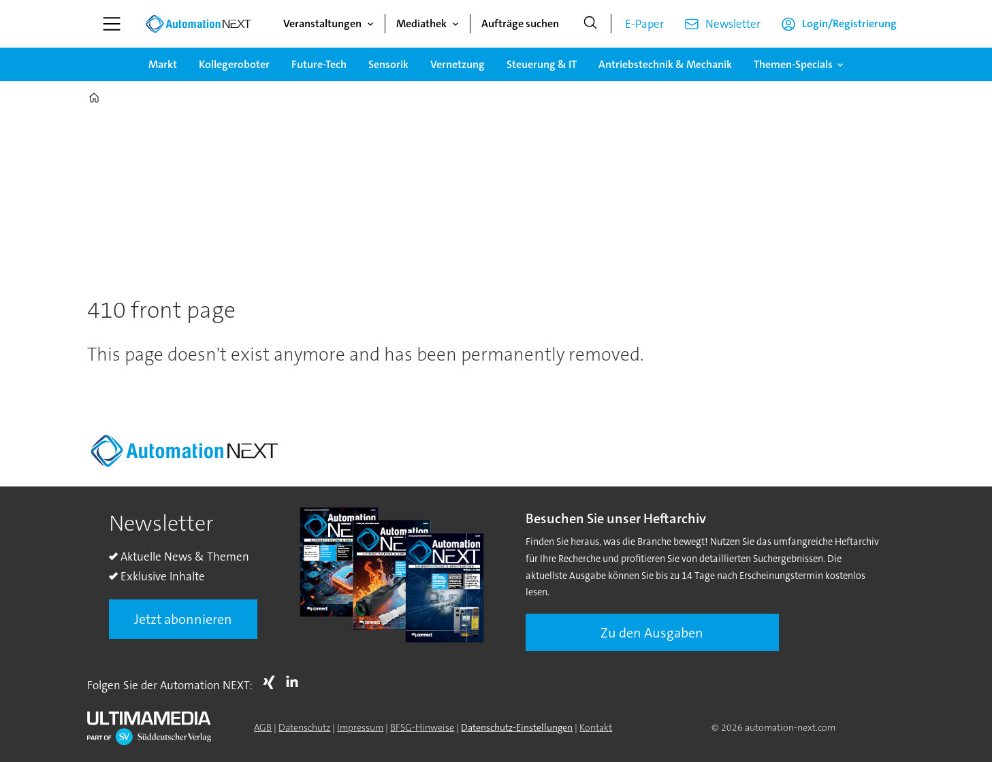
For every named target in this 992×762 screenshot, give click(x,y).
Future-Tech (319, 64)
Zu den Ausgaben (652, 633)
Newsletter (733, 23)
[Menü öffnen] (112, 23)
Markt (162, 64)
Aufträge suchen (520, 23)
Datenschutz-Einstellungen (517, 727)
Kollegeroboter (234, 64)
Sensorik (388, 64)
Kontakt (595, 727)
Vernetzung (457, 64)
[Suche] (590, 23)
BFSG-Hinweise (422, 727)
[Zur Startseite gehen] (198, 23)
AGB (263, 727)
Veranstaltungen (322, 23)
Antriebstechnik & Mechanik (665, 64)
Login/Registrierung (849, 23)
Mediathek (421, 23)
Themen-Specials (793, 64)
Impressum (360, 727)
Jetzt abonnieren (183, 619)
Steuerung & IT (542, 64)
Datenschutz (304, 727)
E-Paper (644, 23)
